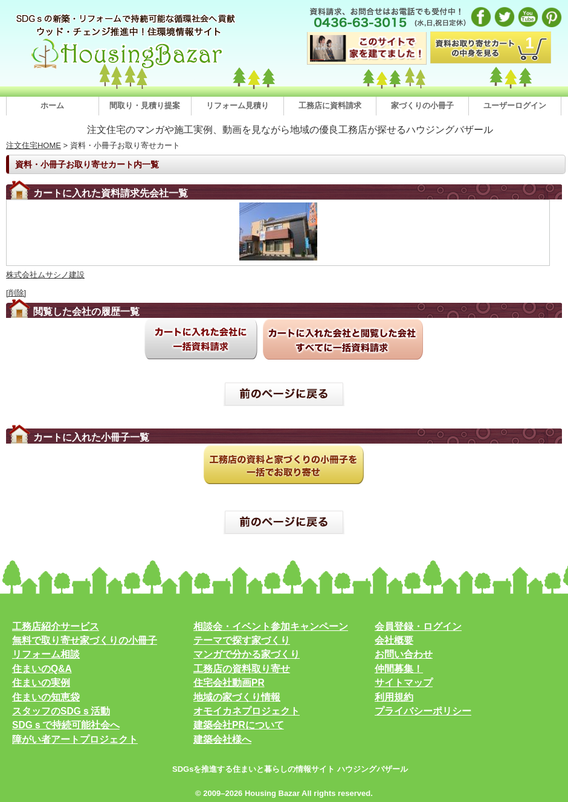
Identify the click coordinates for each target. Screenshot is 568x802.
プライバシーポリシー (423, 711)
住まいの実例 (41, 682)
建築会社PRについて (238, 725)
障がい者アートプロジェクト (75, 739)
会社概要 (394, 640)
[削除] (16, 292)
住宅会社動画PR (229, 682)
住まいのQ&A (42, 669)
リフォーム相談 (46, 654)
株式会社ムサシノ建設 (45, 274)
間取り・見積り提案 (144, 105)
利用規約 (394, 697)
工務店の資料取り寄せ (241, 669)
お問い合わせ (404, 654)
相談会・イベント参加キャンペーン (270, 626)
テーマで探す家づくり (241, 640)
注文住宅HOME (33, 145)
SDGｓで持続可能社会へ (66, 725)
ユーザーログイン (514, 105)
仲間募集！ (399, 669)
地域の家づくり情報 (236, 697)
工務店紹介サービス (55, 626)
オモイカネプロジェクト (246, 711)
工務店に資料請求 (330, 105)
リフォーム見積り (237, 105)
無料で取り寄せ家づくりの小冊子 (84, 640)
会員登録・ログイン (418, 626)
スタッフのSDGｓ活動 (61, 711)
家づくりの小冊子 (422, 105)
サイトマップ (404, 682)
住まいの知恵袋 (46, 697)
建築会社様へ (222, 739)
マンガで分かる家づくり (246, 654)
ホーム (52, 105)
